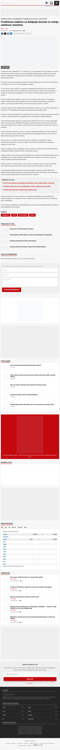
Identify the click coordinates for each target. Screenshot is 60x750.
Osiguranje (13, 589)
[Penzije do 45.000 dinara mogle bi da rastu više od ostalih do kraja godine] (6, 589)
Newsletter (51, 743)
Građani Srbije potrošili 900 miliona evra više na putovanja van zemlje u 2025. (32, 404)
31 (21, 581)
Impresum (13, 743)
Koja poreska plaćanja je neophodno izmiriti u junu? (24, 597)
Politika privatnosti (34, 743)
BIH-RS (14, 527)
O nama (7, 743)
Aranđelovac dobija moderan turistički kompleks (24, 394)
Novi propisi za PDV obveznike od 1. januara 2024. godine (26, 577)
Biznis (4, 715)
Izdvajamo (13, 579)
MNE (25, 527)
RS (2, 527)
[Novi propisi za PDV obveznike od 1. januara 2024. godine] (6, 579)
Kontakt (19, 743)
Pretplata (29, 745)
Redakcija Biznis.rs (17, 30)
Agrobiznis (13, 610)
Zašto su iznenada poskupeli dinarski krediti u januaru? (25, 365)
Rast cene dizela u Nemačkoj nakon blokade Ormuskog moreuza (28, 385)
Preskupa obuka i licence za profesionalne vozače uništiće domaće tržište (26, 186)
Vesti (6, 28)
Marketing (25, 743)
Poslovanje (13, 620)
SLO (6, 527)
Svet (4, 711)
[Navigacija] (56, 3)
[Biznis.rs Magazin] (30, 434)
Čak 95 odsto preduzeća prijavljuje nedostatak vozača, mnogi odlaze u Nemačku (28, 183)
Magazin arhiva (22, 745)
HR (9, 527)
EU (3, 719)
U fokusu (30, 715)
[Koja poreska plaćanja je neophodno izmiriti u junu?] (6, 599)
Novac (29, 711)
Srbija (2, 28)
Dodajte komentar (9, 254)
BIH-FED (20, 527)
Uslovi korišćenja (43, 743)
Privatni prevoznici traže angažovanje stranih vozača (20, 190)
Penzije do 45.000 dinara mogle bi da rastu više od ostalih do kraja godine (31, 587)
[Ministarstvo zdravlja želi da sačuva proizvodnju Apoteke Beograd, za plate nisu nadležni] (6, 619)
